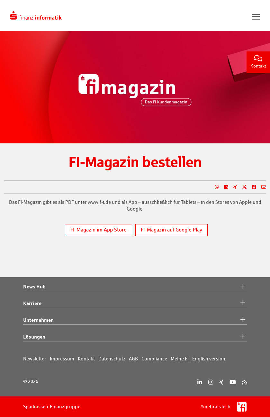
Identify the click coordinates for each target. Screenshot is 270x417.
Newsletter (34, 358)
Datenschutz (111, 358)
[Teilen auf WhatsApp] (214, 187)
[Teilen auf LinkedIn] (223, 187)
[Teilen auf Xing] (232, 187)
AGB (133, 358)
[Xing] (221, 382)
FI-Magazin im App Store (98, 230)
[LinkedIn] (199, 382)
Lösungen (135, 336)
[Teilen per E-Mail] (261, 187)
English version (208, 358)
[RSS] (244, 382)
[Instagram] (210, 382)
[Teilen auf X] (242, 187)
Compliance (154, 358)
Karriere (135, 303)
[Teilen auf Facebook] (251, 187)
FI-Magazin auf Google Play (171, 230)
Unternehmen (135, 320)
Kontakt (258, 61)
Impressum (62, 358)
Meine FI (180, 358)
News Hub (135, 286)
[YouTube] (233, 382)
